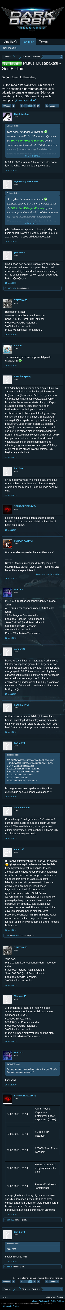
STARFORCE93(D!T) (25, 506)
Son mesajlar (10, 48)
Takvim (43, 41)
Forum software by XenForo (13, 1303)
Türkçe (5, 1297)
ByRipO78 (19, 743)
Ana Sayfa (10, 41)
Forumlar (28, 41)
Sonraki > (54, 106)
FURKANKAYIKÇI (23, 540)
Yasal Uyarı (50, 1297)
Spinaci (18, 345)
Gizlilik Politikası (57, 1301)
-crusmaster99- (22, 807)
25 (47, 106)
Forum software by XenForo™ (39, 1303)
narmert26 (19, 649)
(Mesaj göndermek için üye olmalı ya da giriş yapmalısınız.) (38, 1278)
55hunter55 (20, 996)
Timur (7, 935)
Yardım (60, 1297)
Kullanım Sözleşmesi (40, 1301)
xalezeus (18, 589)
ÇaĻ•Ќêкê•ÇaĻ (21, 114)
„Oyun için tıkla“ (25, 100)
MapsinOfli (16, 935)
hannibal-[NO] (21, 705)
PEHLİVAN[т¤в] (22, 376)
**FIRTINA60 (20, 300)
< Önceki (6, 106)
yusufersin (19, 252)
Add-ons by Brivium (11, 1306)
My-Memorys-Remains (26, 181)
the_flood (19, 468)
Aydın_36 (19, 849)
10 (38, 106)
